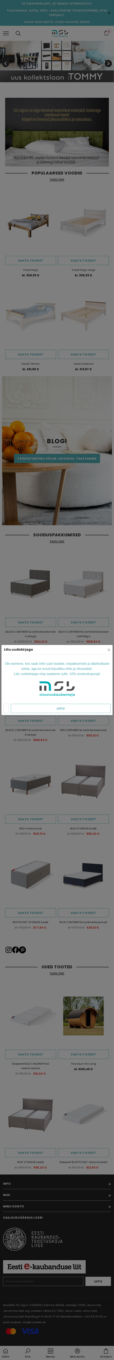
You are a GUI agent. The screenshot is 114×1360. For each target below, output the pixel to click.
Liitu (61, 708)
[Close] (108, 649)
